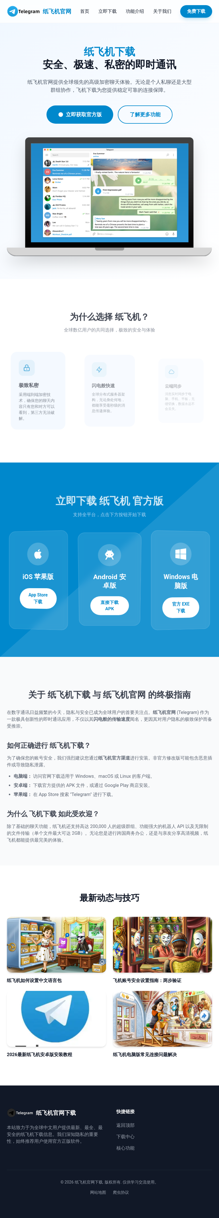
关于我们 (162, 11)
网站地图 (98, 1192)
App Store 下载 (38, 598)
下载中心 (125, 1136)
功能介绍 (135, 11)
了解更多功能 (144, 114)
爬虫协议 (121, 1192)
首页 (84, 11)
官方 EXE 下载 (181, 607)
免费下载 (196, 11)
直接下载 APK (110, 600)
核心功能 (125, 1148)
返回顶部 (125, 1125)
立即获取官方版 (80, 114)
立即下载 (107, 11)
